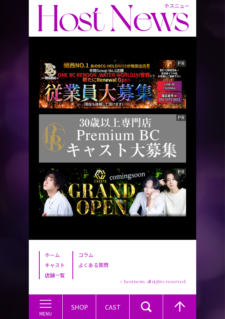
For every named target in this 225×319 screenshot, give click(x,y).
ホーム (52, 255)
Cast (113, 307)
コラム (85, 255)
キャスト (55, 265)
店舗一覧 (55, 275)
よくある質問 (93, 265)
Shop (79, 307)
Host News (113, 18)
